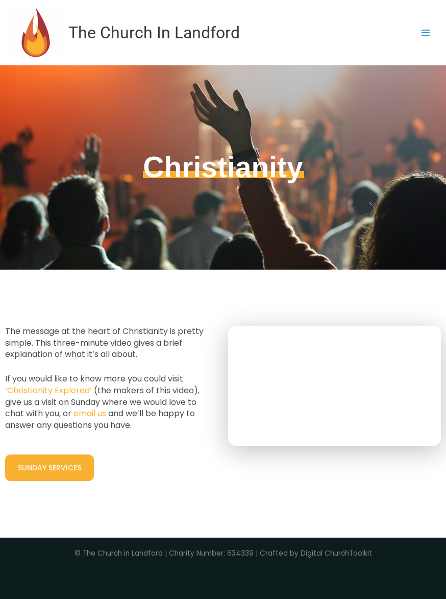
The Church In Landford (154, 32)
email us (89, 413)
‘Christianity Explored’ (48, 390)
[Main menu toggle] (425, 32)
